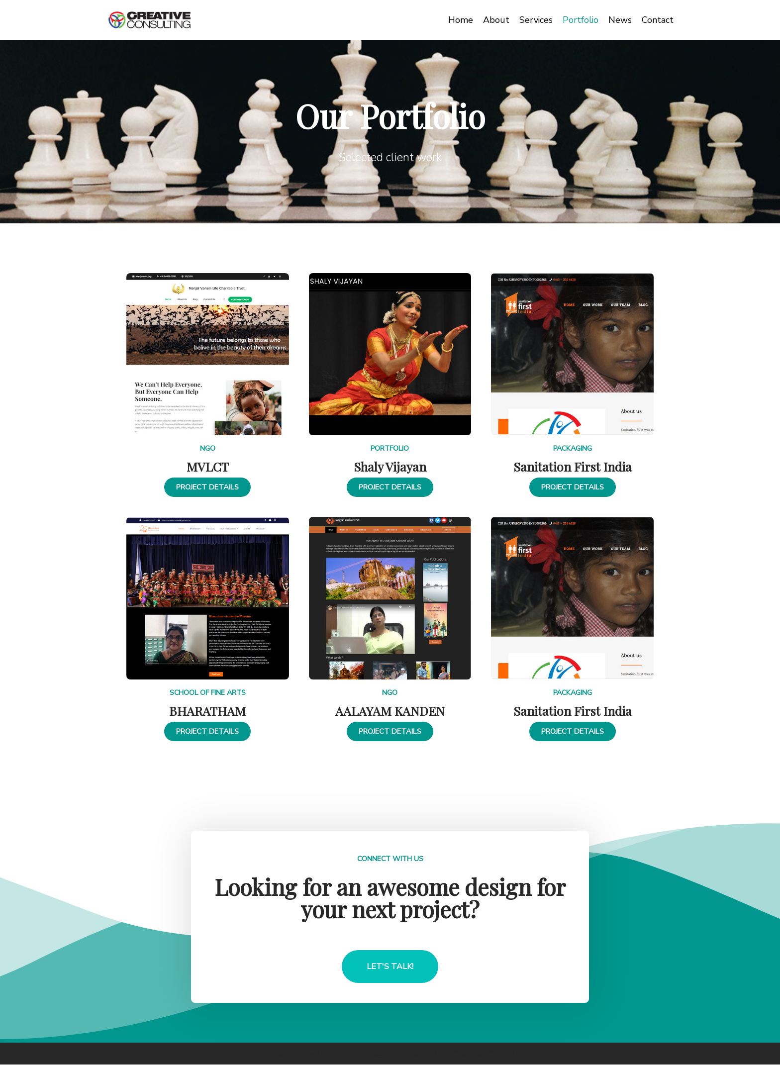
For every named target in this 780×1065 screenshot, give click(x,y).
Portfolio (580, 20)
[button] (207, 487)
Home (459, 20)
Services (535, 20)
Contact (658, 20)
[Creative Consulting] (150, 20)
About (495, 20)
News (620, 20)
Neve (258, 1054)
